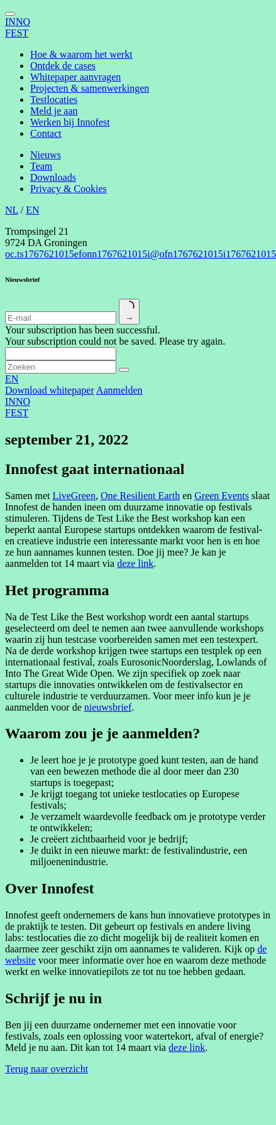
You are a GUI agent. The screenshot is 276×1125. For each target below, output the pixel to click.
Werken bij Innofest (70, 122)
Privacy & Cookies (68, 188)
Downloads (53, 177)
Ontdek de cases (63, 65)
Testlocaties (53, 99)
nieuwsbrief (108, 707)
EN (32, 210)
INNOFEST (17, 27)
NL (11, 210)
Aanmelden (119, 390)
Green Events (221, 495)
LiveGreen (74, 495)
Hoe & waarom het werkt (81, 54)
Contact (46, 133)
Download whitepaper (49, 390)
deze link (135, 563)
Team (41, 166)
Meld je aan (54, 110)
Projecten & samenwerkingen (89, 88)
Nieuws (45, 154)
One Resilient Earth (140, 495)
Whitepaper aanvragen (75, 77)
